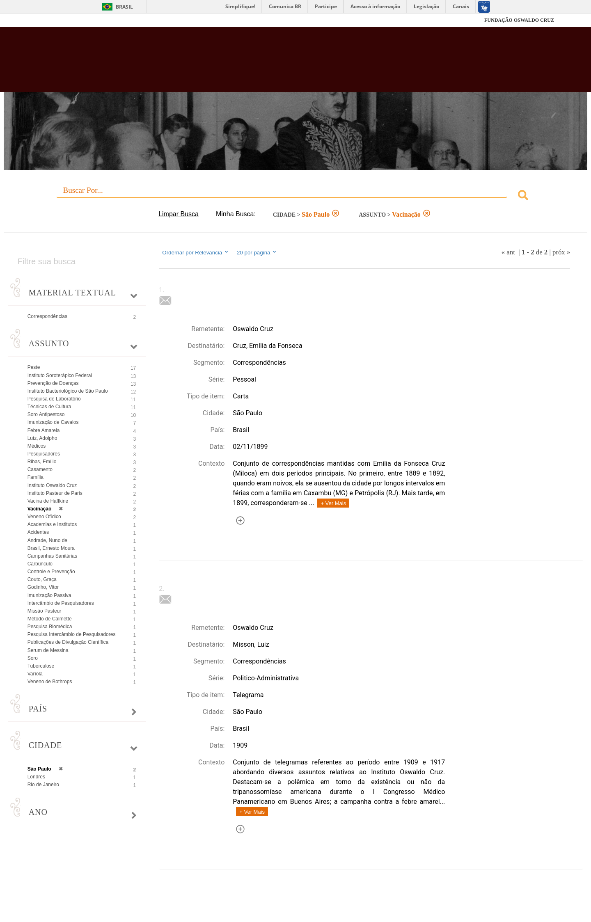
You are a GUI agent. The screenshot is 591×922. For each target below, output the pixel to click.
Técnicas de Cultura (49, 407)
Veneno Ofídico (44, 516)
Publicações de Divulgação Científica (67, 642)
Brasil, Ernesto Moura (51, 548)
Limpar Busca (178, 213)
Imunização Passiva (49, 595)
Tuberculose (41, 666)
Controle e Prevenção (51, 571)
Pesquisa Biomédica (49, 626)
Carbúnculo (40, 564)
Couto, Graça (42, 579)
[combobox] (296, 196)
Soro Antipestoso (46, 414)
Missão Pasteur (44, 611)
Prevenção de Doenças (53, 383)
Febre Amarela (43, 430)
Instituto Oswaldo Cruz (52, 485)
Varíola (35, 674)
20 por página (257, 252)
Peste (33, 367)
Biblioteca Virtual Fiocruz (256, 63)
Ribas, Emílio (42, 461)
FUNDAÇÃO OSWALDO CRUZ (519, 20)
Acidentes (38, 532)
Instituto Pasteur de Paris (54, 493)
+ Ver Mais (333, 503)
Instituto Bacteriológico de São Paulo (67, 391)
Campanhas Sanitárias (52, 556)
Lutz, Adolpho (42, 438)
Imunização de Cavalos (53, 422)
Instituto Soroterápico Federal (59, 375)
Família (35, 477)
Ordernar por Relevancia (195, 252)
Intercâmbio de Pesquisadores (60, 603)
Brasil (124, 6)
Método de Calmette (49, 619)
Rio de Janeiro (43, 784)
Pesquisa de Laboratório (54, 399)
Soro (32, 658)
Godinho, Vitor (43, 587)
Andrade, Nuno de (47, 540)
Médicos (36, 446)
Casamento (40, 469)
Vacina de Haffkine (48, 501)
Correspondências (47, 316)
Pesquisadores (43, 454)
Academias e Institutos (52, 524)
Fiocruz (57, 20)
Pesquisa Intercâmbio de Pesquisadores (71, 634)
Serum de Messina (48, 650)
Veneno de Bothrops (49, 681)
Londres (36, 777)
